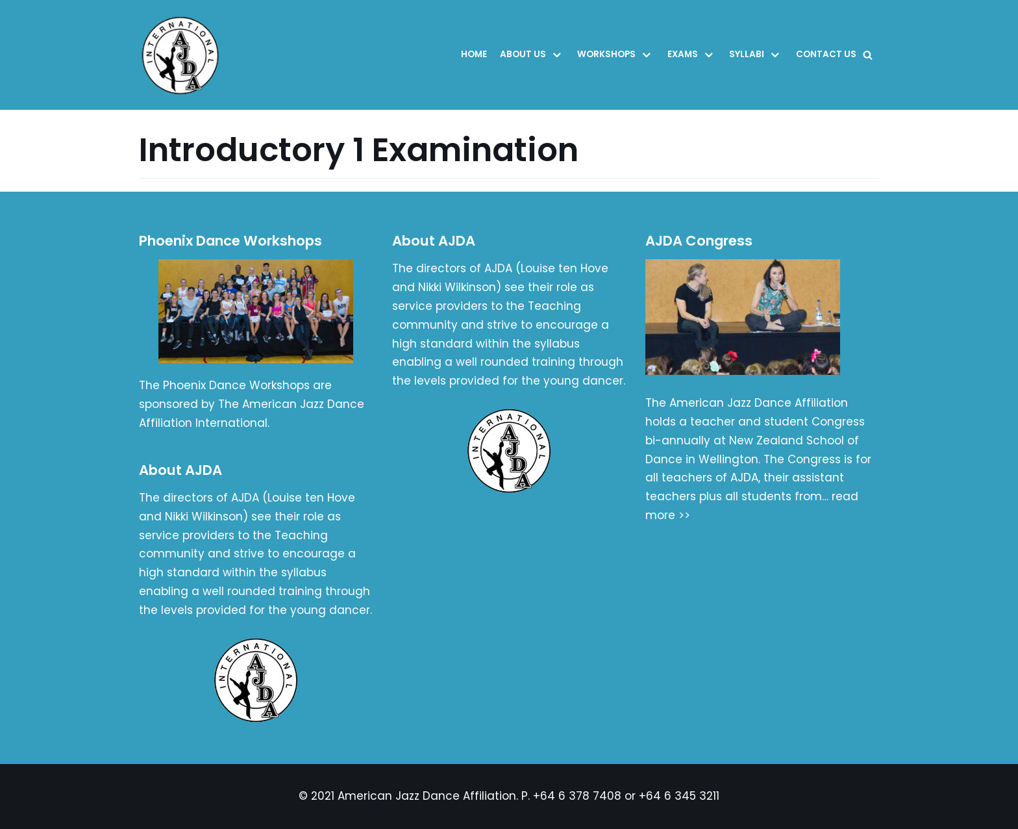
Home (474, 54)
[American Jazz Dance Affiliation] (184, 55)
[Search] (868, 55)
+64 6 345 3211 (679, 796)
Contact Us (826, 54)
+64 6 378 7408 (577, 796)
